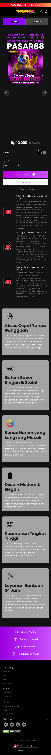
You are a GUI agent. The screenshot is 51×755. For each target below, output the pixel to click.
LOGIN (14, 21)
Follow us (25, 719)
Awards (5, 675)
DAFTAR (37, 21)
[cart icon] (46, 11)
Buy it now (25, 182)
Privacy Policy (8, 714)
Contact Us (7, 693)
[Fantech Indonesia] (25, 11)
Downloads (7, 696)
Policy (25, 702)
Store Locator (7, 683)
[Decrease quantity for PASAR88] (6, 165)
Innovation (7, 679)
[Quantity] (12, 165)
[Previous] (6, 5)
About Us (6, 672)
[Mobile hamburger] (4, 11)
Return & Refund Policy (11, 706)
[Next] (45, 5)
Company (25, 667)
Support (25, 688)
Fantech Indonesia (29, 741)
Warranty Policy (27, 189)
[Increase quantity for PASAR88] (18, 165)
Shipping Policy (8, 710)
